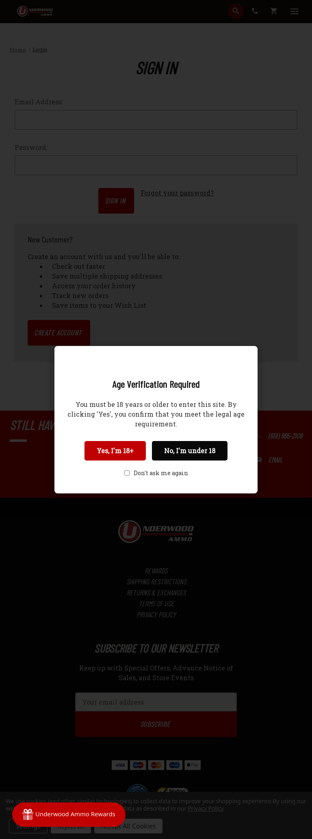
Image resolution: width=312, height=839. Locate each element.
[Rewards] (69, 814)
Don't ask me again (161, 473)
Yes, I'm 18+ (115, 450)
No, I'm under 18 (189, 450)
